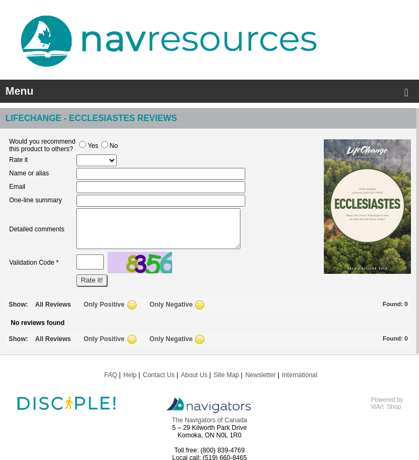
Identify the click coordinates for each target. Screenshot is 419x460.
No (109, 146)
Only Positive (103, 304)
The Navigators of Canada (209, 420)
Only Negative (171, 304)
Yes (88, 146)
